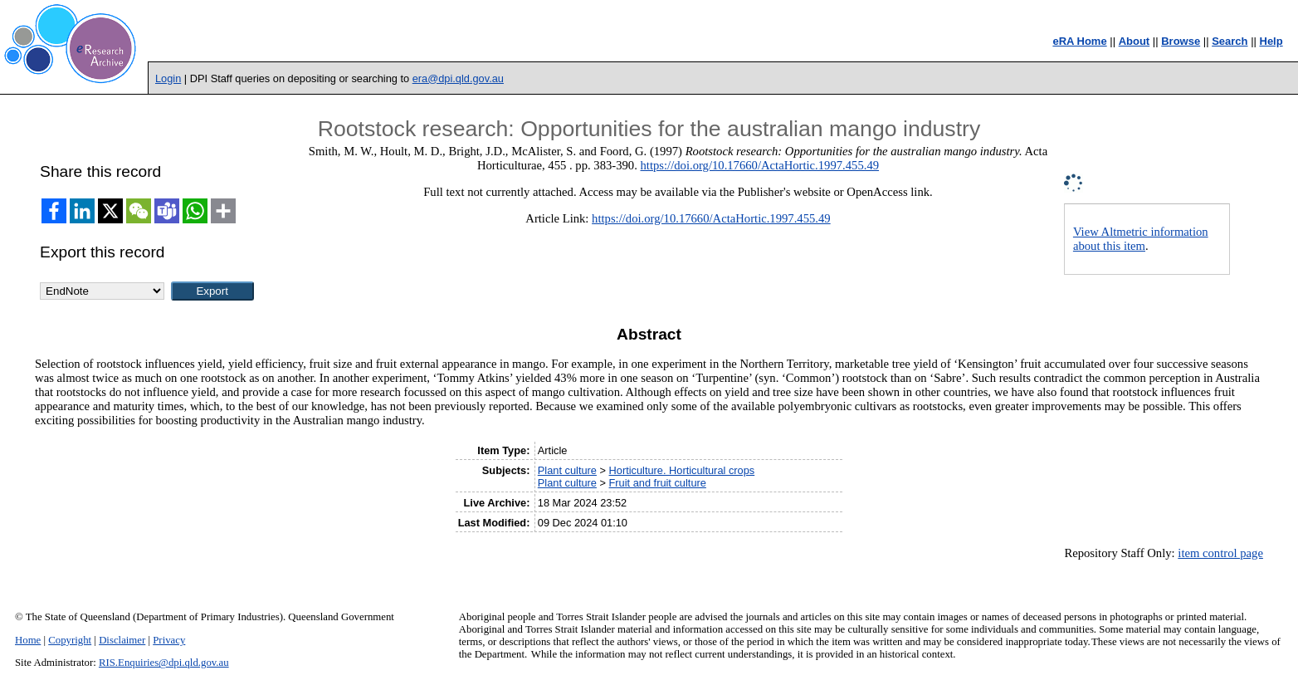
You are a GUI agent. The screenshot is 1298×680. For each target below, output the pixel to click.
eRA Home (1079, 41)
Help (1271, 41)
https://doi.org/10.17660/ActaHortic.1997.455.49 (760, 165)
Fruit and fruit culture (657, 483)
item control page (1220, 553)
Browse (1180, 41)
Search (1229, 41)
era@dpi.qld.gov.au (458, 78)
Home (28, 640)
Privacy (169, 640)
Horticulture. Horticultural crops (682, 470)
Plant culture (567, 470)
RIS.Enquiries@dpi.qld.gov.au (164, 662)
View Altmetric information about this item (1140, 238)
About (1134, 41)
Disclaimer (122, 640)
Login (168, 78)
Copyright (69, 640)
